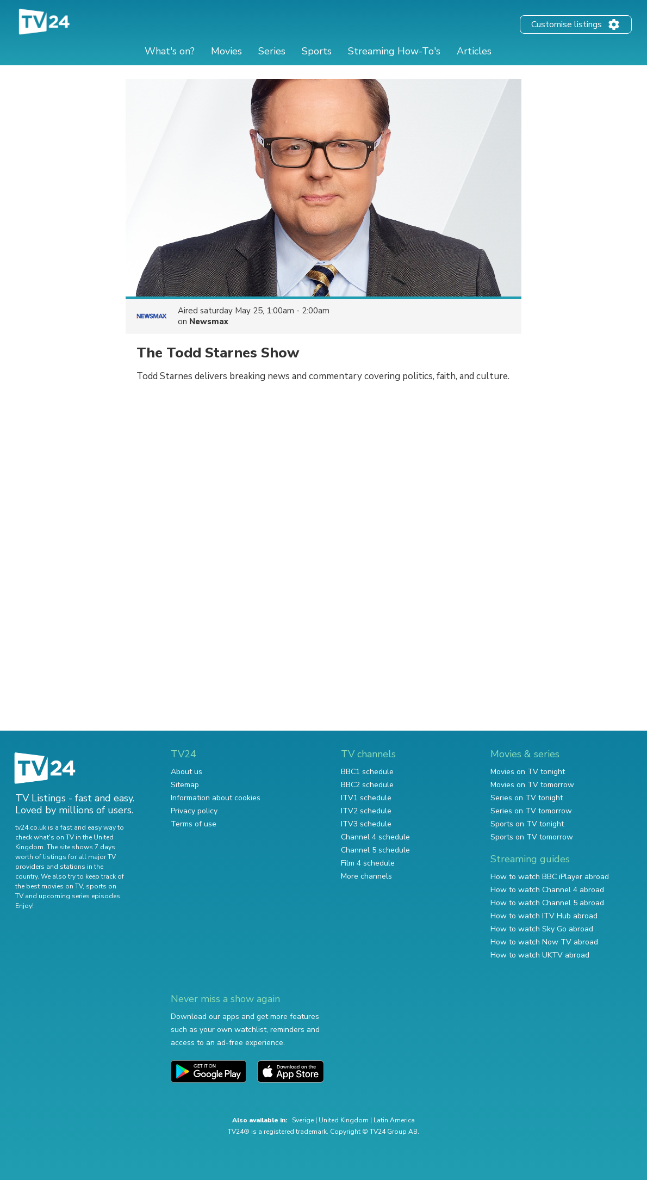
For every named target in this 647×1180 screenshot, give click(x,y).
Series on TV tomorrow (531, 811)
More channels (366, 876)
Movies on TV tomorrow (532, 785)
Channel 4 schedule (375, 837)
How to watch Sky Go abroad (541, 929)
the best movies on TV (49, 886)
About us (186, 772)
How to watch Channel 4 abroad (547, 890)
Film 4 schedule (368, 863)
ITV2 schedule (366, 811)
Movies (226, 51)
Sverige (303, 1120)
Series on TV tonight (526, 798)
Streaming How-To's (394, 51)
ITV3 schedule (366, 824)
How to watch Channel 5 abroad (547, 903)
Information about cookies (215, 798)
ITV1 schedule (366, 798)
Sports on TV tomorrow (531, 837)
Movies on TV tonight (527, 772)
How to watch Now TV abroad (544, 942)
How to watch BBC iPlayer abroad (549, 877)
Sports (317, 51)
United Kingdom (344, 1120)
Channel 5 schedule (375, 850)
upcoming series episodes (79, 896)
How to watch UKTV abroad (539, 955)
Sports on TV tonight (527, 824)
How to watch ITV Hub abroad (544, 916)
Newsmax (208, 321)
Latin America (394, 1120)
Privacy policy (194, 811)
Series (271, 51)
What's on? (170, 51)
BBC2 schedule (367, 785)
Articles (474, 51)
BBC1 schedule (367, 772)
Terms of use (193, 824)
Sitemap (185, 785)
